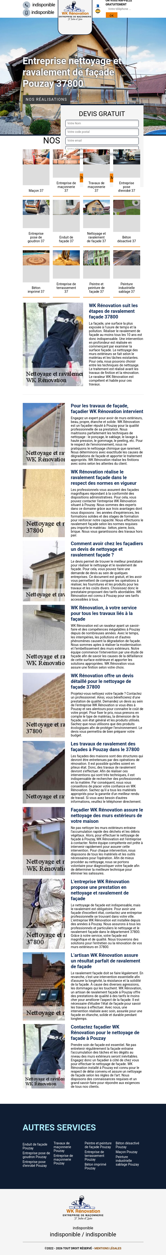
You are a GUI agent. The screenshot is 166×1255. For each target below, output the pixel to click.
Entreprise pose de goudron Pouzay (36, 1155)
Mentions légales (107, 1248)
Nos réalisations (46, 99)
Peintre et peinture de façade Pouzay (98, 1145)
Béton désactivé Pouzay (127, 1145)
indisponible (39, 5)
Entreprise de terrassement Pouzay (94, 1155)
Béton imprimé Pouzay (95, 1166)
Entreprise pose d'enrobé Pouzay (35, 1163)
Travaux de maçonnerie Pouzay (62, 1147)
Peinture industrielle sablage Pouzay (127, 1160)
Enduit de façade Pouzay (35, 1146)
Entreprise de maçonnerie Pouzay (63, 1159)
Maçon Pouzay (127, 1152)
